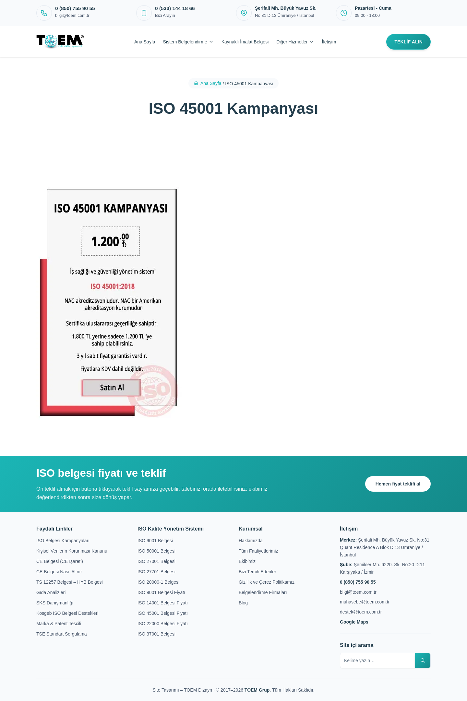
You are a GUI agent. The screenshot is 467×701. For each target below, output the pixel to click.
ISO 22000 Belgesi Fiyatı (163, 623)
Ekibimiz (247, 561)
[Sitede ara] (422, 660)
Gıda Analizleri (51, 592)
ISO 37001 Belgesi (156, 634)
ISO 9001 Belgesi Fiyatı (161, 592)
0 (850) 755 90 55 (358, 582)
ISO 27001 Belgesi (156, 561)
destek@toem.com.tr (361, 611)
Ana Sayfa (144, 41)
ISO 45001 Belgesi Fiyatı (163, 613)
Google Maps (354, 622)
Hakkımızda (251, 540)
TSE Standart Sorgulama (61, 634)
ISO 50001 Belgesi (156, 551)
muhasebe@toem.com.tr (365, 601)
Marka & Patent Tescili (58, 623)
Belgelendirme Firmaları (263, 592)
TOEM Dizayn (198, 690)
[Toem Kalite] (60, 41)
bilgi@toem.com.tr (358, 592)
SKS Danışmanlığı (54, 602)
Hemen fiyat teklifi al (397, 483)
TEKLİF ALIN (408, 41)
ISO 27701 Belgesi (156, 571)
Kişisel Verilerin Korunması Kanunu (71, 551)
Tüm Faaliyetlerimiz (258, 551)
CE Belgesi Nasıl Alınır (59, 571)
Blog (243, 602)
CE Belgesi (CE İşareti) (59, 561)
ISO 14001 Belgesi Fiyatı (163, 602)
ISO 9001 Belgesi (155, 540)
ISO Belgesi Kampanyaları (63, 540)
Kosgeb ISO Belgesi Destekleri (67, 613)
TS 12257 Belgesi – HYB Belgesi (69, 582)
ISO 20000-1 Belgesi (158, 582)
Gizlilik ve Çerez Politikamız (266, 582)
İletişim (329, 41)
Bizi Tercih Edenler (257, 571)
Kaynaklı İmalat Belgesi (245, 41)
